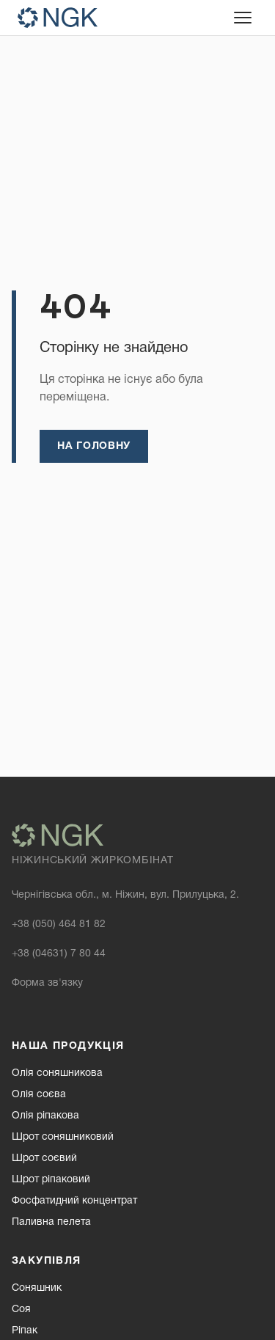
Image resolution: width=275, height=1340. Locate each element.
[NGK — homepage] (58, 17)
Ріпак (24, 1331)
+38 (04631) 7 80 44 (59, 954)
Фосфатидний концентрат (74, 1201)
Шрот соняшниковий (63, 1137)
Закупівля (46, 1261)
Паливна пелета (51, 1222)
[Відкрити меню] (242, 17)
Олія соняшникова (57, 1073)
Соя (21, 1309)
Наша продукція (68, 1046)
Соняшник (37, 1288)
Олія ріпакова (45, 1116)
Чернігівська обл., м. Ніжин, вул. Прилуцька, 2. (125, 895)
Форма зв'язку (47, 983)
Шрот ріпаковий (51, 1180)
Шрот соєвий (44, 1158)
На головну (94, 446)
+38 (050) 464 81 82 (59, 924)
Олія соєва (39, 1094)
